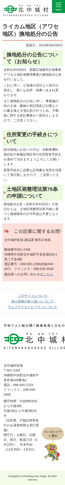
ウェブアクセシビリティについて (32, 307)
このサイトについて (32, 296)
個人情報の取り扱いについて (32, 301)
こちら (48, 274)
